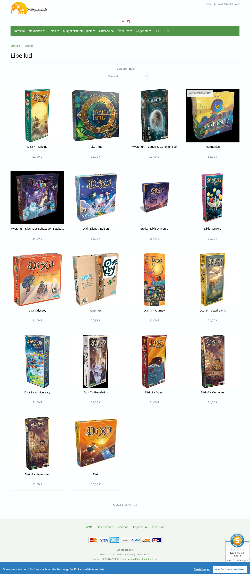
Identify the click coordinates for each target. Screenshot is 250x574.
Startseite (18, 30)
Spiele (54, 30)
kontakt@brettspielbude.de (143, 559)
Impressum (140, 527)
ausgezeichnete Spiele (79, 30)
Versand (123, 527)
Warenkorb (228, 4)
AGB (89, 527)
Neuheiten (37, 30)
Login (210, 4)
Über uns (125, 30)
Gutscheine (106, 30)
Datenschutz (105, 527)
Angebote (143, 30)
